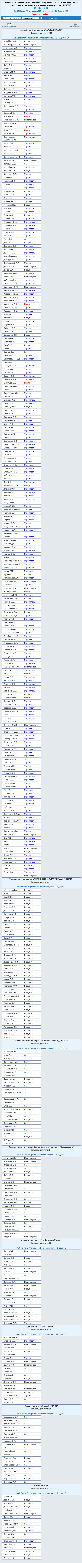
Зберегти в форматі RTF (9, 25)
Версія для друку (75, 25)
